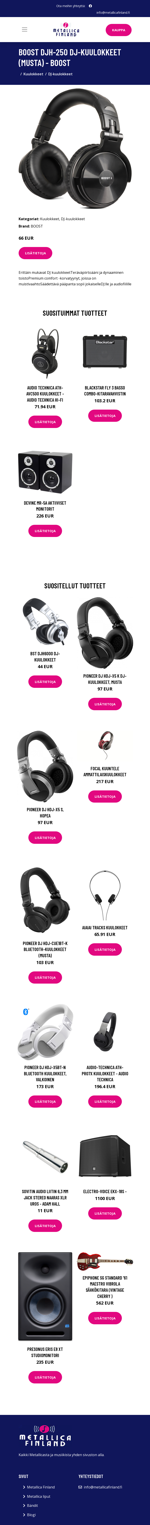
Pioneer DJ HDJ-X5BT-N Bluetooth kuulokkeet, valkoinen (45, 1073)
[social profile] (90, 6)
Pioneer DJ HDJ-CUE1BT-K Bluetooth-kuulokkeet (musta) (45, 949)
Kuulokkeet (33, 74)
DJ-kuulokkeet (60, 74)
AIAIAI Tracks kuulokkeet (105, 927)
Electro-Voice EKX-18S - (105, 1191)
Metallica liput (38, 1496)
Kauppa (118, 30)
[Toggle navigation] (25, 29)
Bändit (32, 1505)
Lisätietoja (35, 253)
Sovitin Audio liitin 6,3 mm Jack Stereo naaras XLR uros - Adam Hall (45, 1197)
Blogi (31, 1514)
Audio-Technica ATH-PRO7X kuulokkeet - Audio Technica (105, 1073)
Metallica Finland (41, 1487)
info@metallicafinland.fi (113, 12)
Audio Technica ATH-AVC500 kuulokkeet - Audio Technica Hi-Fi (45, 394)
